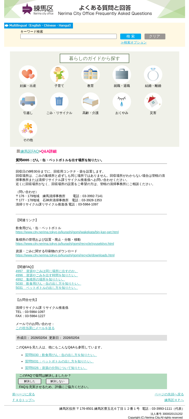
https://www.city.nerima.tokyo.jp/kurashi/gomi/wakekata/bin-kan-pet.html (67, 232)
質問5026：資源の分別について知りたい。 (56, 368)
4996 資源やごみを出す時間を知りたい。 (47, 275)
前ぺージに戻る (23, 394)
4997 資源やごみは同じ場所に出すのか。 (47, 271)
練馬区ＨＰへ (174, 400)
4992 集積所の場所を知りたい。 (40, 279)
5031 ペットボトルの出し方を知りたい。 (47, 288)
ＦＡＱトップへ (23, 400)
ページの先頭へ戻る (169, 394)
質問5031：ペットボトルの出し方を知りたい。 (59, 361)
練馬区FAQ (29, 151)
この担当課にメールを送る (35, 328)
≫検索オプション (134, 42)
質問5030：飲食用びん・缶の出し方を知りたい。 (61, 355)
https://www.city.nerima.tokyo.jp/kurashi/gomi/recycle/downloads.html (65, 255)
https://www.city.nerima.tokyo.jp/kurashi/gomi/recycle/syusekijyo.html (65, 244)
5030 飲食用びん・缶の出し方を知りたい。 (48, 283)
